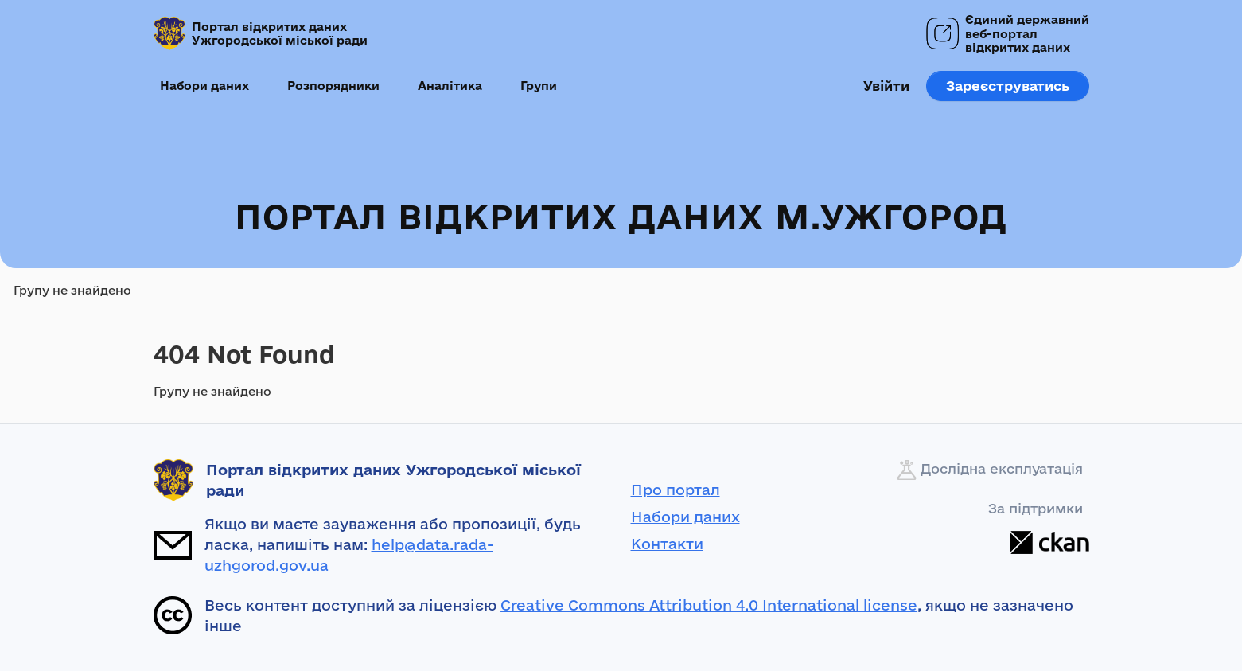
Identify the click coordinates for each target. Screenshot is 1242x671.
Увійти (886, 85)
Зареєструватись (1007, 85)
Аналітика (450, 85)
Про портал (675, 489)
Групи (538, 85)
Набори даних (204, 85)
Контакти (667, 544)
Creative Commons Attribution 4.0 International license (708, 605)
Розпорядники (333, 85)
